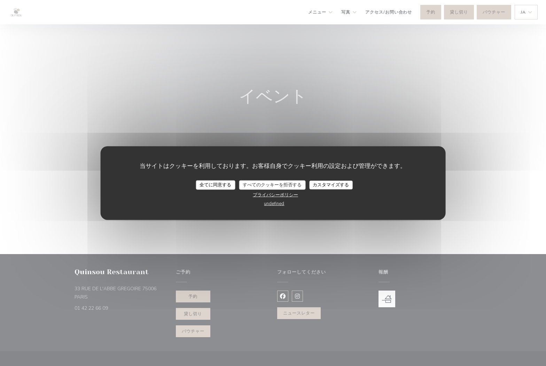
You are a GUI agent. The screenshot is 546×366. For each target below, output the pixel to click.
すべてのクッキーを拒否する (272, 184)
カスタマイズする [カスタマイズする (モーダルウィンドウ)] (331, 184)
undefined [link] (274, 204)
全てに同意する (215, 184)
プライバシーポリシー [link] (275, 195)
